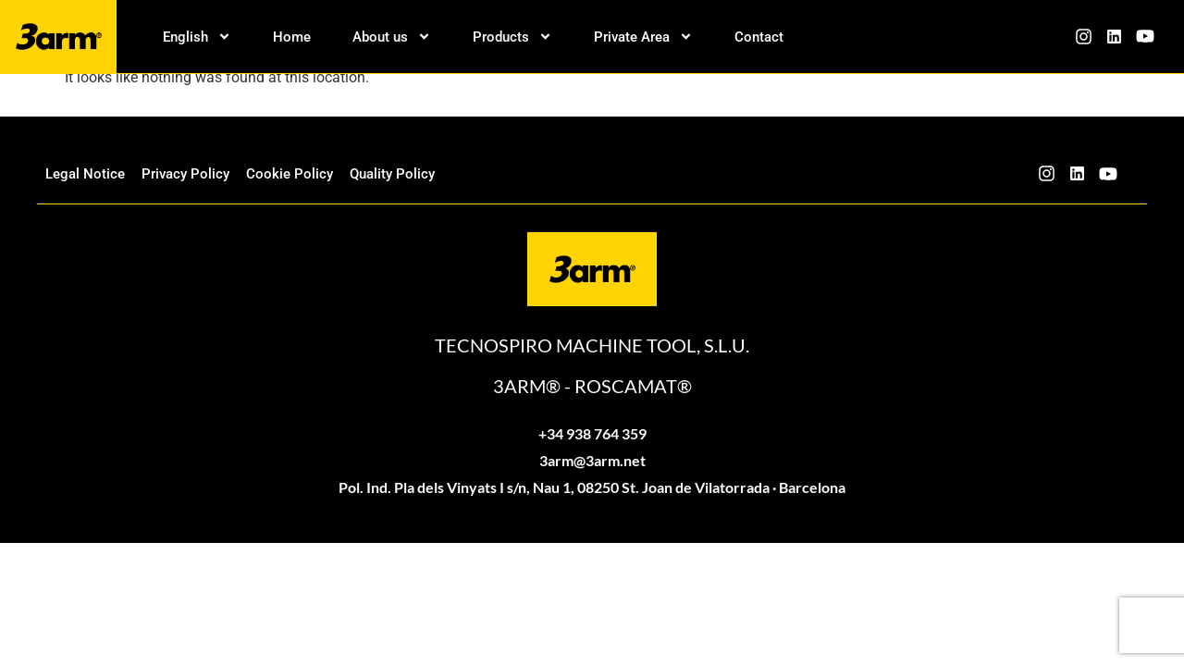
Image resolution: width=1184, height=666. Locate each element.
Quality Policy (392, 174)
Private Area (643, 37)
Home (292, 37)
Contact (758, 37)
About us (391, 37)
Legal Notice (85, 174)
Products (512, 37)
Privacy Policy (185, 174)
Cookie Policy (289, 174)
